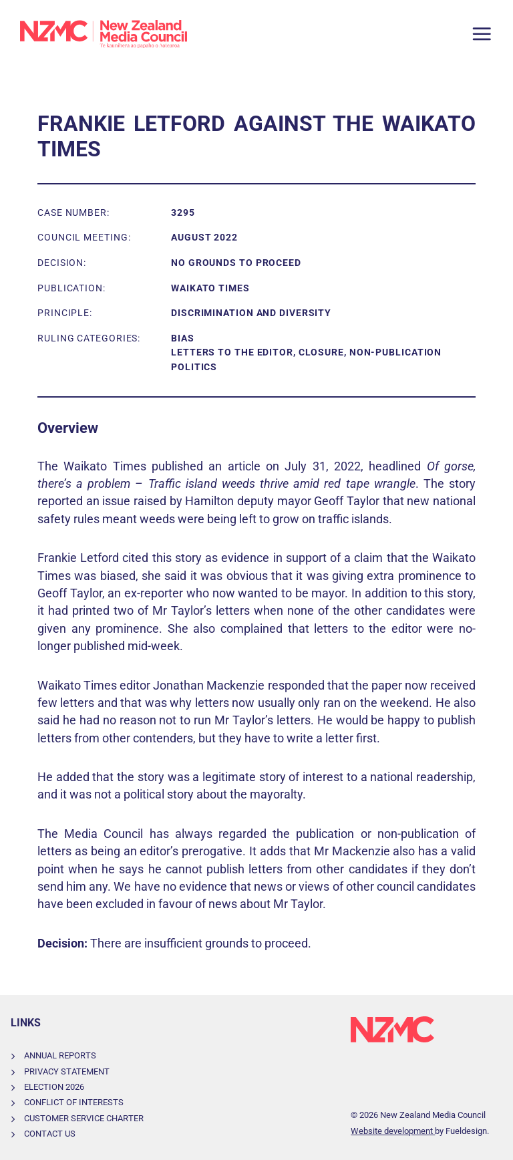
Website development (393, 1131)
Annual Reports (60, 1055)
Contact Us (49, 1134)
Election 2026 (54, 1087)
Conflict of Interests (74, 1102)
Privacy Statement (67, 1071)
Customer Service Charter (84, 1118)
